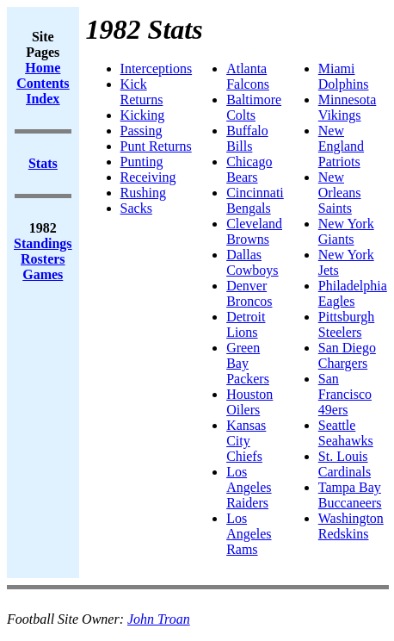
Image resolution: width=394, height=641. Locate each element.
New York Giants (346, 231)
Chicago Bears (249, 169)
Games (42, 274)
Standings (43, 243)
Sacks (136, 208)
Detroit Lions (245, 324)
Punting (141, 161)
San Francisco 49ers (345, 394)
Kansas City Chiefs (246, 441)
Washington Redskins (351, 526)
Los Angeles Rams (248, 534)
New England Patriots (341, 146)
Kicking (142, 115)
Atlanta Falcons (247, 76)
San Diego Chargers (347, 355)
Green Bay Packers (247, 363)
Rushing (143, 192)
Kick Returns (141, 92)
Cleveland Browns (254, 231)
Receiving (148, 177)
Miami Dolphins (343, 76)
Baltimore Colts (253, 107)
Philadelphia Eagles (352, 293)
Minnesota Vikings (347, 107)
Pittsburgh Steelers (346, 324)
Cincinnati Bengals (255, 200)
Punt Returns (156, 146)
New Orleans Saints (339, 192)
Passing (141, 130)
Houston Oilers (249, 402)
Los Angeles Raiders (248, 487)
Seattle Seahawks (345, 433)
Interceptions (156, 68)
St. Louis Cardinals (344, 464)
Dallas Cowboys (252, 262)
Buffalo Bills (247, 138)
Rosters (43, 259)
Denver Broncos (249, 293)
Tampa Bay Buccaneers (350, 495)
